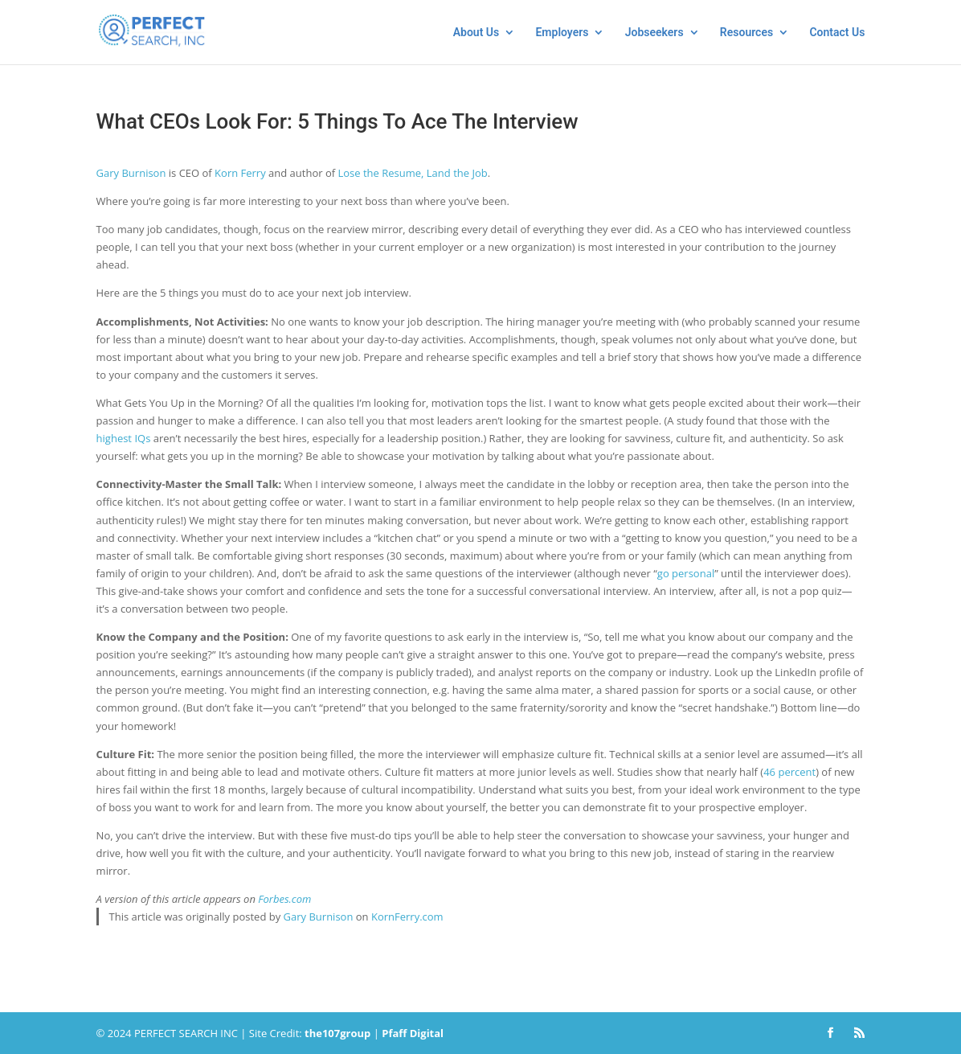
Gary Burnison (131, 173)
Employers (561, 33)
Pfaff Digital (413, 1033)
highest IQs (123, 438)
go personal (685, 573)
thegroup (337, 1033)
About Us (476, 33)
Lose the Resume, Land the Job (413, 173)
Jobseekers (654, 33)
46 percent (789, 772)
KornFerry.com (407, 916)
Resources (746, 33)
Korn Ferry (240, 173)
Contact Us (837, 33)
